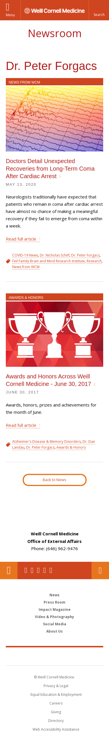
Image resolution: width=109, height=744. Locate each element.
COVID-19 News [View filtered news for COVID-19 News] (25, 255)
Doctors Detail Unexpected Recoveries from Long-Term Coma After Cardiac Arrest (50, 168)
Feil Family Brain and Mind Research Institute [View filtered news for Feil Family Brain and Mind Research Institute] (48, 261)
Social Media (54, 624)
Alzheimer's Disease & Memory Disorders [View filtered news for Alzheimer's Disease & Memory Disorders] (46, 441)
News (54, 595)
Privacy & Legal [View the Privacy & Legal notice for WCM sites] (56, 685)
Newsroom (55, 33)
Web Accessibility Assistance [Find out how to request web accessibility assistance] (56, 729)
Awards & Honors (26, 298)
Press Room (54, 602)
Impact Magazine (55, 609)
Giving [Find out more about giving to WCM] (56, 711)
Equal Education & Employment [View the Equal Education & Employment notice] (56, 694)
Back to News (54, 479)
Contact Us (100, 570)
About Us (54, 631)
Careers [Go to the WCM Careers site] (55, 703)
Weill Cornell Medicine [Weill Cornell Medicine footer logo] (54, 656)
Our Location (8, 570)
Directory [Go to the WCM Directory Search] (56, 720)
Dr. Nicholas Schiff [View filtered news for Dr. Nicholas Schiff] (54, 255)
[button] (99, 10)
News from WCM (24, 82)
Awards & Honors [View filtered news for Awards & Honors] (71, 447)
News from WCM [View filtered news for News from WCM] (26, 266)
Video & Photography (54, 616)
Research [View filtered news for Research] (94, 261)
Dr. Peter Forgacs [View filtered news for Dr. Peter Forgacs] (85, 255)
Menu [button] (10, 14)
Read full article (21, 239)
